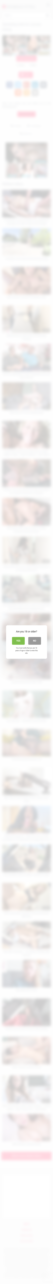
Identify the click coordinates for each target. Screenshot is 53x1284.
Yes (18, 640)
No (34, 640)
